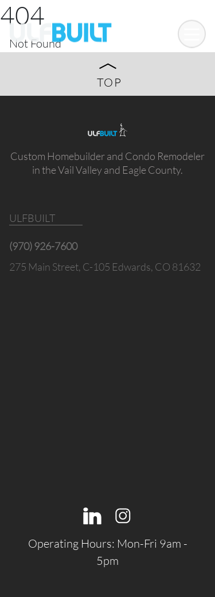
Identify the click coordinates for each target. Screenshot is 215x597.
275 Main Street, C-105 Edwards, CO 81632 (105, 266)
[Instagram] (123, 514)
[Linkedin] (92, 514)
